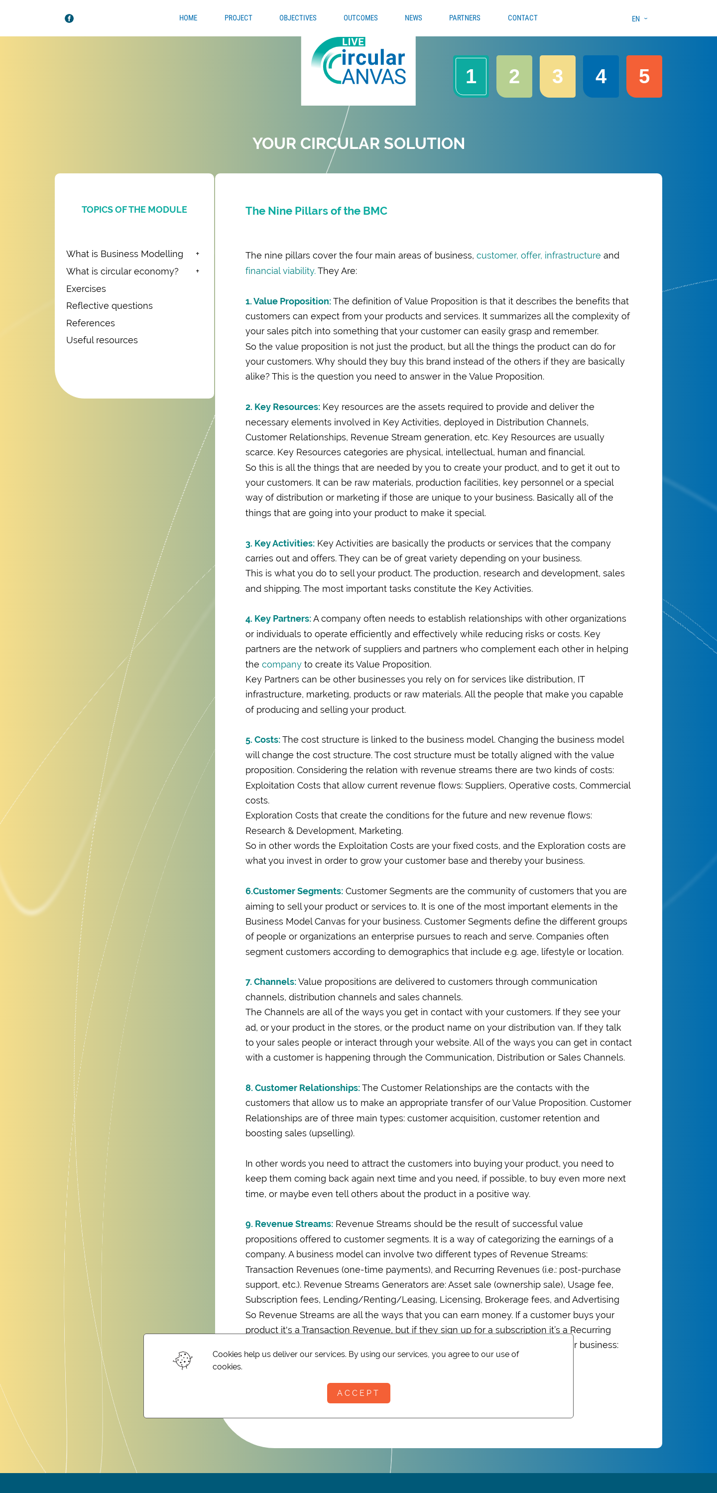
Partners (464, 17)
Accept (358, 1393)
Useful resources (102, 340)
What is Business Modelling (124, 254)
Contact (523, 17)
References (90, 323)
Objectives (298, 17)
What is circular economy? (122, 271)
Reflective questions (109, 305)
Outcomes (361, 17)
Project (238, 17)
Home (188, 17)
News (413, 17)
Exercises (86, 288)
